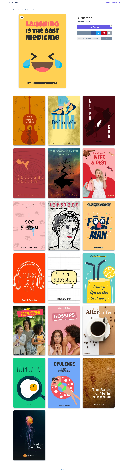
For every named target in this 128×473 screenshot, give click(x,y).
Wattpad (35, 9)
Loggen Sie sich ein (93, 2)
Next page (64, 469)
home (15, 9)
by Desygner (80, 21)
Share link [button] (106, 38)
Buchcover (28, 9)
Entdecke (21, 9)
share (84, 33)
